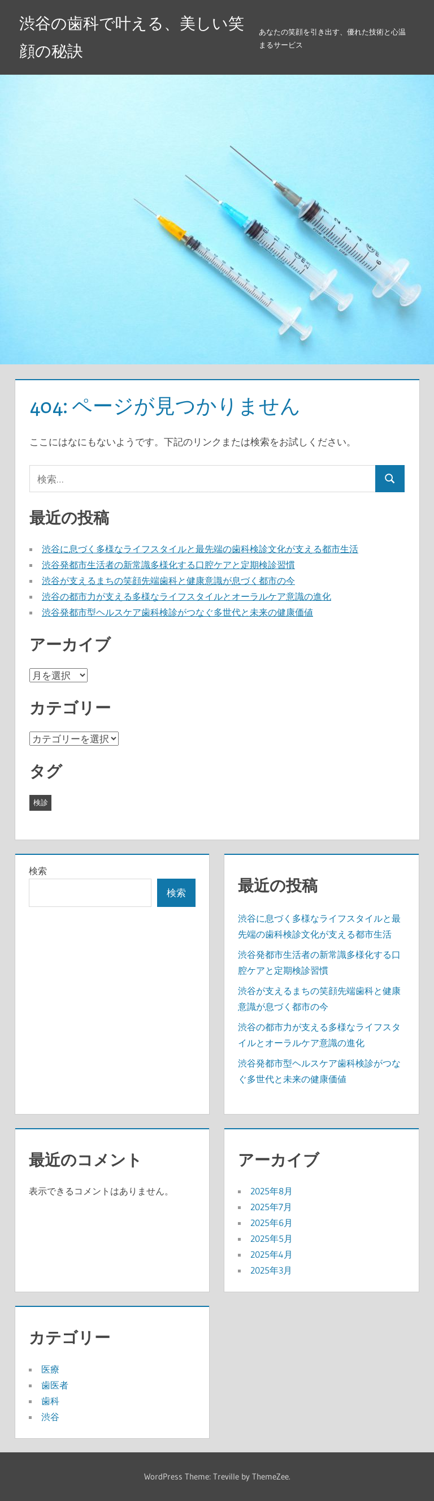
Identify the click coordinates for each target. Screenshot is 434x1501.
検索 (38, 870)
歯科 (50, 1401)
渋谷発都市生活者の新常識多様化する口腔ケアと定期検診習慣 (168, 564)
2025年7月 (271, 1206)
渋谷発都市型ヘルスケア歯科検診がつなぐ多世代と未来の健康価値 (177, 612)
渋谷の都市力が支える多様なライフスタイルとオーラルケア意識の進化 (186, 596)
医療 (50, 1369)
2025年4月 (271, 1254)
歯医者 (54, 1385)
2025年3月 (271, 1270)
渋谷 (50, 1416)
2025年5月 (271, 1238)
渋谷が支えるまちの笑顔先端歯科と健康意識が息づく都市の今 (168, 580)
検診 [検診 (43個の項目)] (40, 802)
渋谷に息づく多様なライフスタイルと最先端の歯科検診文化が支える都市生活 (200, 548)
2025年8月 (271, 1191)
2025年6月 (271, 1222)
